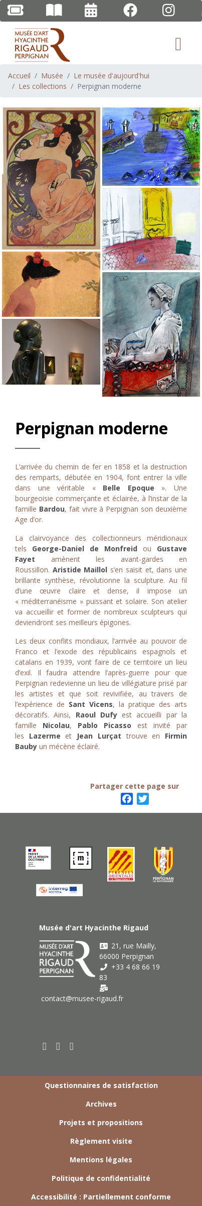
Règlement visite (101, 1141)
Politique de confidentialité (101, 1178)
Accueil (19, 75)
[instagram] (72, 1046)
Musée (52, 75)
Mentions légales (101, 1159)
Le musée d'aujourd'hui (111, 75)
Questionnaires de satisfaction (101, 1085)
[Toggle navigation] (178, 44)
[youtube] (58, 1046)
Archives (101, 1104)
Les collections (43, 86)
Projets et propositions (101, 1122)
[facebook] (45, 1046)
